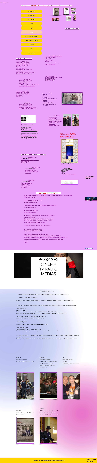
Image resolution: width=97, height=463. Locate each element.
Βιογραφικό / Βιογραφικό (31, 36)
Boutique (31, 44)
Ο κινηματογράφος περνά (31, 40)
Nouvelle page (31, 11)
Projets (31, 23)
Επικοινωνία (31, 53)
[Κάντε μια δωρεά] (89, 248)
